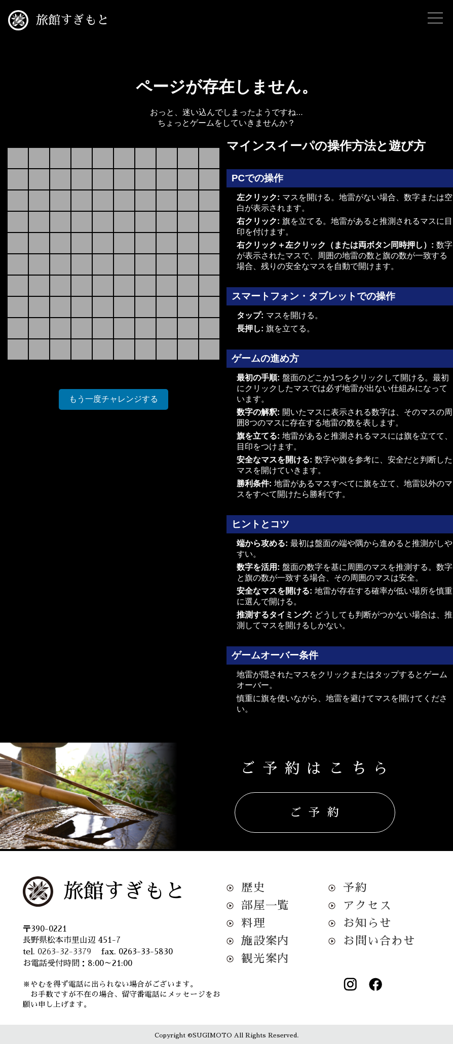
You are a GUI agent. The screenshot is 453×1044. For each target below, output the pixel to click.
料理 (253, 923)
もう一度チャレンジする (113, 399)
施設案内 (265, 941)
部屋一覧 (265, 905)
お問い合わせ (379, 941)
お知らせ (367, 923)
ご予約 (318, 813)
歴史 (253, 888)
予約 (355, 888)
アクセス (367, 905)
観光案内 (265, 958)
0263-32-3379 (64, 952)
